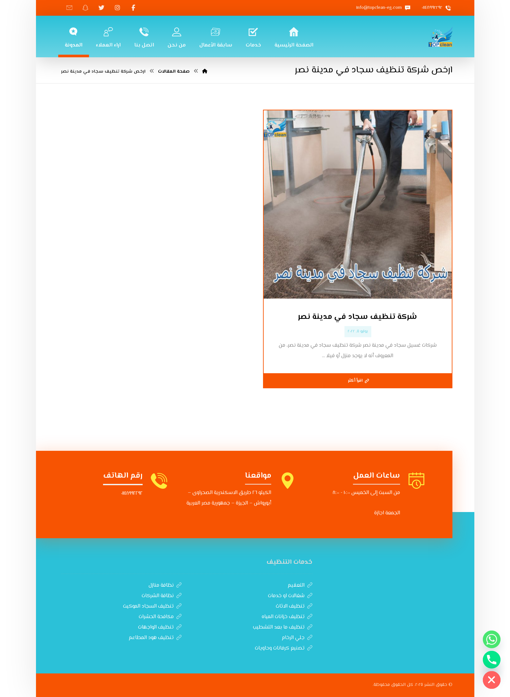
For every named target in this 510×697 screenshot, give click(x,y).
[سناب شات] (85, 8)
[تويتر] (101, 8)
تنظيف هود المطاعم (155, 638)
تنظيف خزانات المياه (287, 617)
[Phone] (492, 660)
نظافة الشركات (162, 596)
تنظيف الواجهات (160, 627)
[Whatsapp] (492, 639)
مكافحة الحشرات (160, 617)
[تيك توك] (69, 8)
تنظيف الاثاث (294, 606)
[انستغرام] (117, 8)
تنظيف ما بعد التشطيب (282, 627)
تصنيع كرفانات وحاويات (283, 648)
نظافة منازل (165, 585)
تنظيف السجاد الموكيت (152, 606)
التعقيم (300, 585)
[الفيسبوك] (133, 8)
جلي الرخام (297, 638)
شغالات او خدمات (290, 596)
